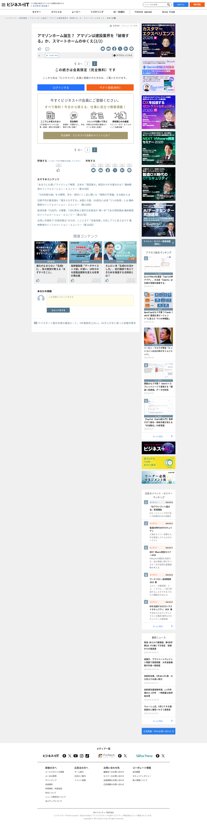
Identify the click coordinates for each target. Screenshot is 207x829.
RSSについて (50, 792)
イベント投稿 (80, 780)
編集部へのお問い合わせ (113, 771)
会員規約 (49, 784)
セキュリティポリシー (142, 776)
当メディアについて (53, 801)
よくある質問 (50, 776)
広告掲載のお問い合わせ (113, 784)
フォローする (53, 55)
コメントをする (58, 310)
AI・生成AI (119, 11)
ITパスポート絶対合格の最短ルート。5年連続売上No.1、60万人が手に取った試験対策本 (87, 323)
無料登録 (197, 4)
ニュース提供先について (55, 796)
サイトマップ (50, 780)
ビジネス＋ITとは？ (41, 6)
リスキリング (97, 11)
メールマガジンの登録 (54, 771)
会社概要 (136, 771)
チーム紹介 (79, 771)
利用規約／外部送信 (53, 788)
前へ (80, 63)
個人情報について (140, 780)
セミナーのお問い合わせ (113, 776)
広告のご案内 (80, 776)
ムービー (76, 11)
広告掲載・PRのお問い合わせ (157, 731)
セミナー (36, 11)
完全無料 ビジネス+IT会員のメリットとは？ (85, 135)
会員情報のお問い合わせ (113, 780)
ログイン (181, 4)
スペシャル (56, 11)
